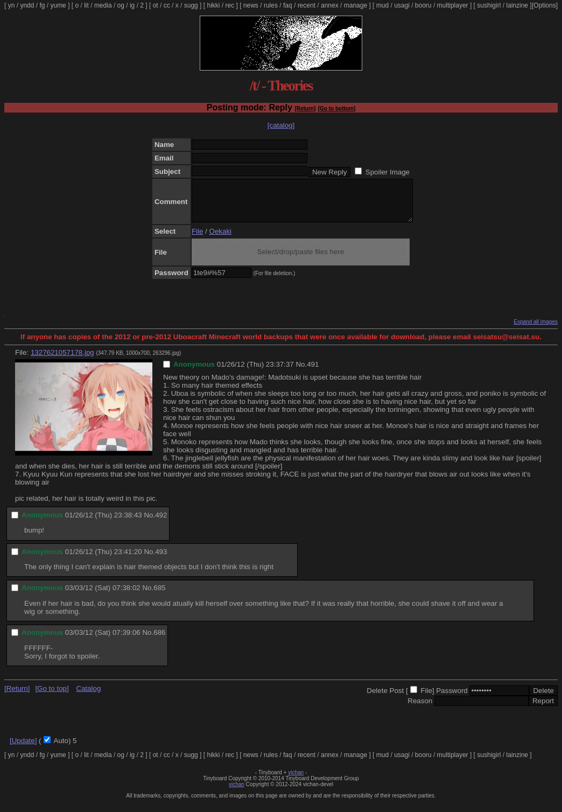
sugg (191, 5)
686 (159, 640)
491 (313, 372)
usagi (402, 5)
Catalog (88, 696)
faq (287, 5)
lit (86, 5)
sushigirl (489, 5)
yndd (27, 5)
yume (58, 5)
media (103, 5)
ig (132, 5)
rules (271, 5)
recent (306, 5)
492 (161, 523)
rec (230, 5)
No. (301, 372)
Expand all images (536, 330)
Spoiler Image (388, 172)
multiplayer (452, 5)
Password (452, 699)
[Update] (23, 749)
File (197, 239)
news (250, 5)
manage (355, 5)
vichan (296, 780)
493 (161, 560)
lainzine (517, 5)
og (120, 5)
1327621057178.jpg (62, 360)
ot (155, 5)
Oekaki (220, 239)
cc (167, 5)
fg (42, 5)
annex (330, 5)
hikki (213, 5)
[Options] (545, 5)
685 (159, 596)
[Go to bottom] (336, 108)
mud (382, 5)
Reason (420, 709)
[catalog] (281, 125)
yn (11, 5)
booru (423, 5)
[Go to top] (51, 696)
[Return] (304, 108)
